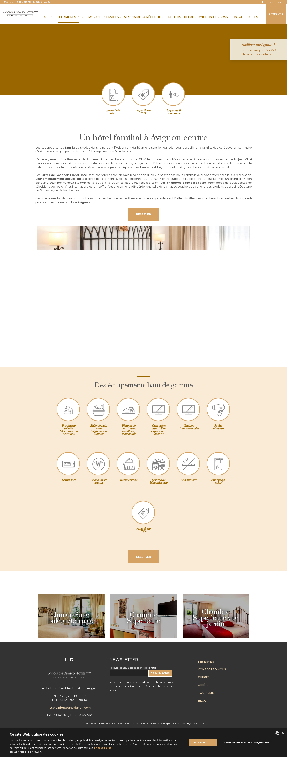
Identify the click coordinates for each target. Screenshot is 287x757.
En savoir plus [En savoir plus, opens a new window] (102, 748)
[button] (96, 752)
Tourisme (206, 693)
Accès (203, 685)
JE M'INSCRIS (160, 673)
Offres (204, 677)
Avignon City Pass (213, 17)
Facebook (66, 659)
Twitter (72, 659)
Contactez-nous (212, 669)
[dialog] (143, 742)
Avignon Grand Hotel (20, 13)
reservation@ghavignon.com (69, 707)
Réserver (275, 14)
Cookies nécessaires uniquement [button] (246, 742)
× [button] (282, 733)
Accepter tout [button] (203, 742)
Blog (202, 700)
